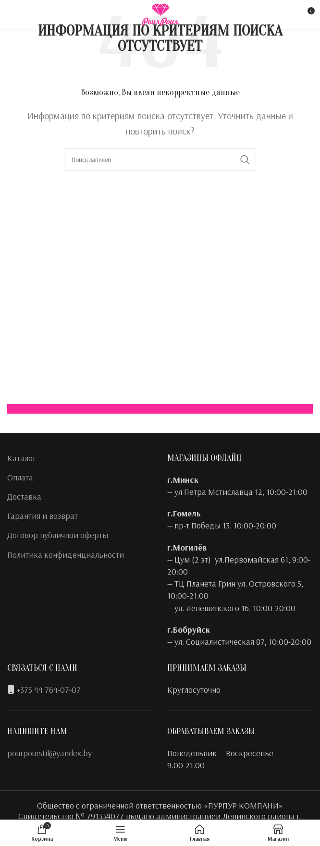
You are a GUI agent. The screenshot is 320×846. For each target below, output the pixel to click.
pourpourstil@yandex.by (49, 753)
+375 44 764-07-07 (48, 689)
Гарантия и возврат (42, 515)
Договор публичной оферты (57, 534)
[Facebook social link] (13, 14)
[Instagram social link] (27, 14)
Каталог (21, 458)
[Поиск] (160, 159)
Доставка (24, 496)
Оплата (20, 477)
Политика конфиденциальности (65, 554)
